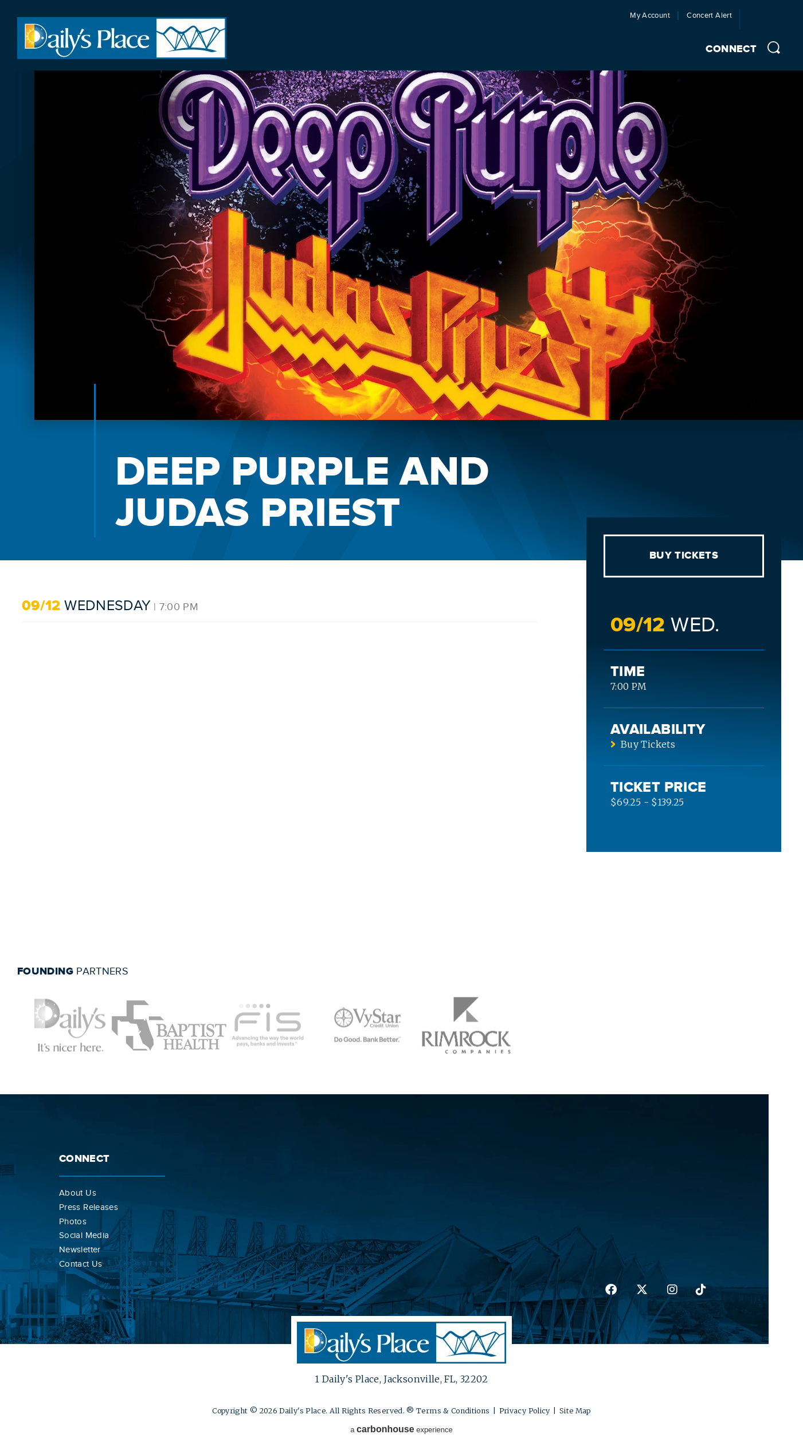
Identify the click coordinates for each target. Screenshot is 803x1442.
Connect (731, 49)
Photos (73, 1221)
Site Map (575, 1410)
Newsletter (80, 1249)
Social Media (84, 1235)
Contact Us (81, 1264)
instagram (672, 1289)
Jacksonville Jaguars (770, 22)
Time (627, 672)
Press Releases (88, 1207)
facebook (611, 1289)
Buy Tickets (683, 555)
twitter (642, 1289)
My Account (650, 15)
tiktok (701, 1289)
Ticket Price (658, 787)
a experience (401, 1429)
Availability (657, 729)
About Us (77, 1193)
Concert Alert (709, 15)
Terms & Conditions (452, 1410)
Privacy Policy (524, 1410)
